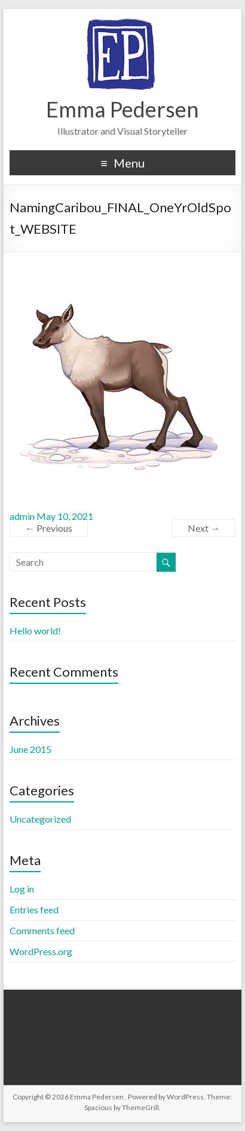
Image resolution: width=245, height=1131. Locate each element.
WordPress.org (41, 951)
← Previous (48, 528)
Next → (204, 528)
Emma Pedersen (122, 109)
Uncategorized (40, 819)
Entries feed (34, 909)
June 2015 (30, 749)
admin (22, 516)
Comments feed (42, 930)
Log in (22, 888)
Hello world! (35, 630)
